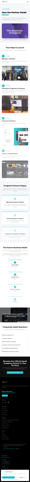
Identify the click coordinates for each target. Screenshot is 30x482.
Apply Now (5, 395)
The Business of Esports (7, 422)
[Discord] (8, 402)
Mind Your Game (6, 425)
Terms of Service (5, 439)
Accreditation (5, 427)
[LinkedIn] (6, 402)
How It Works (4, 410)
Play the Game (5, 423)
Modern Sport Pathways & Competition (10, 420)
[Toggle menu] (27, 2)
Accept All (8, 477)
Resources (4, 414)
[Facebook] (3, 402)
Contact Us (4, 435)
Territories (4, 412)
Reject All (21, 477)
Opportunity (4, 408)
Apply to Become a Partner (15, 373)
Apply (3, 433)
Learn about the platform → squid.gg (11, 448)
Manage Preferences (15, 479)
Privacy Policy (5, 437)
